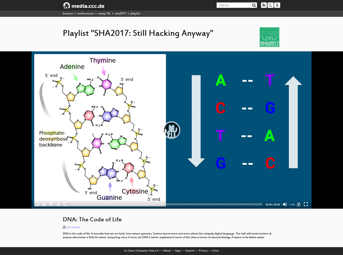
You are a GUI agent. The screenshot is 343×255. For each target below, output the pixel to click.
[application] (172, 130)
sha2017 (120, 14)
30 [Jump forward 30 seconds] (65, 204)
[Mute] (285, 204)
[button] (171, 130)
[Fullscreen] (306, 204)
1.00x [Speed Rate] (292, 204)
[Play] (51, 204)
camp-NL (104, 14)
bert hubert (73, 227)
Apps (178, 250)
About (167, 250)
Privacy (203, 250)
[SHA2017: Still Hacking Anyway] (299, 204)
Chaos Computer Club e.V (143, 250)
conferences (85, 14)
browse (68, 14)
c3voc (215, 250)
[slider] (166, 204)
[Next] (58, 204)
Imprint (189, 250)
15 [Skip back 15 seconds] (37, 204)
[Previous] (44, 204)
